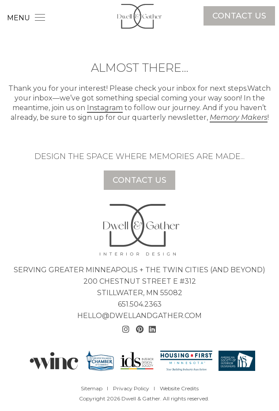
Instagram (105, 108)
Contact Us (239, 16)
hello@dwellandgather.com (139, 315)
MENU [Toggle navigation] (26, 18)
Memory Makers (239, 117)
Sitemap (91, 388)
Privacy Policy (131, 388)
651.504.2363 (140, 304)
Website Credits (179, 388)
